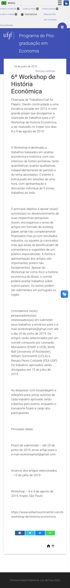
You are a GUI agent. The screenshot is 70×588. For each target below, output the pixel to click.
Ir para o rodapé (8, 14)
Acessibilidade (6, 25)
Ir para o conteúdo (9, 9)
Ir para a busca (50, 9)
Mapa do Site (50, 14)
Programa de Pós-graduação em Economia (37, 43)
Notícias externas (45, 71)
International (29, 14)
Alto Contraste (50, 20)
